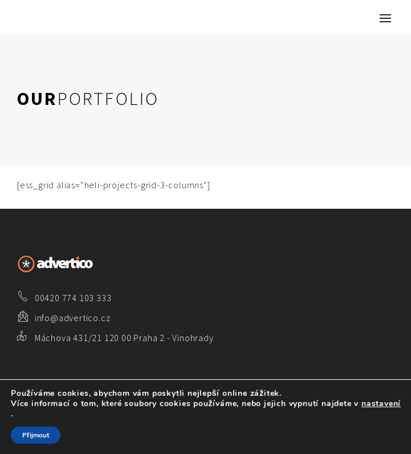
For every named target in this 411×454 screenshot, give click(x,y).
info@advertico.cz (73, 317)
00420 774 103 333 (73, 297)
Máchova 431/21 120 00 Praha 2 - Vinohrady (124, 337)
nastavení (381, 404)
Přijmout (35, 435)
